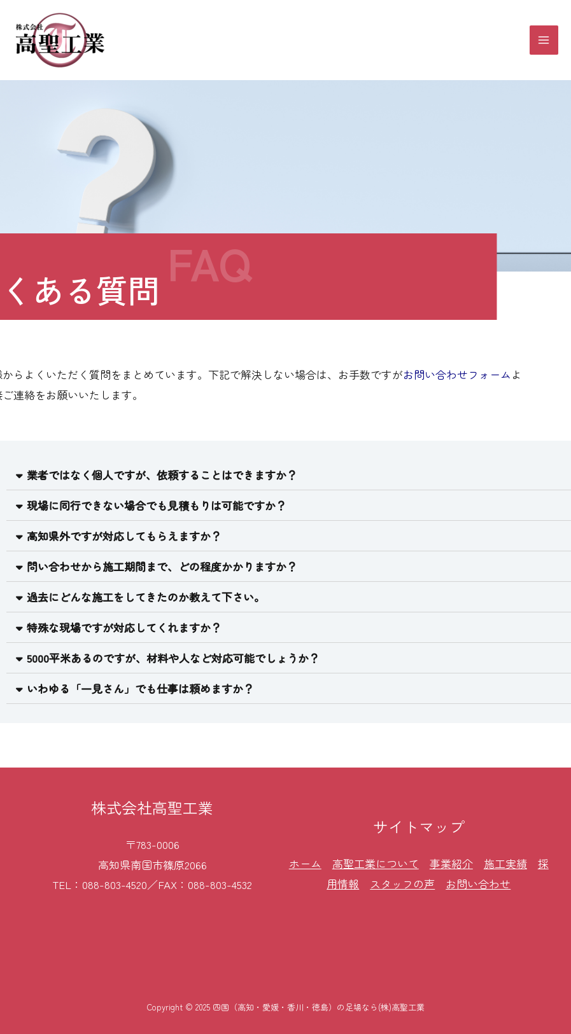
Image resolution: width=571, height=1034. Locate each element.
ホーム (305, 863)
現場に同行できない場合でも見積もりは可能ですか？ (156, 505)
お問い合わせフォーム (421, 374)
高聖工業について (375, 863)
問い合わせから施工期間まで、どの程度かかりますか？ (162, 566)
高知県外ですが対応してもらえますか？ (124, 536)
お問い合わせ (478, 884)
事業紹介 (451, 863)
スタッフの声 (402, 884)
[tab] (288, 475)
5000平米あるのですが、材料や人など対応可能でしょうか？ (173, 658)
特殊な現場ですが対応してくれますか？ (124, 627)
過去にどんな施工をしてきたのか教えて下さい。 (146, 597)
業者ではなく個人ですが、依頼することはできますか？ (162, 475)
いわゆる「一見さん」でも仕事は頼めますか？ (140, 688)
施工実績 (505, 863)
